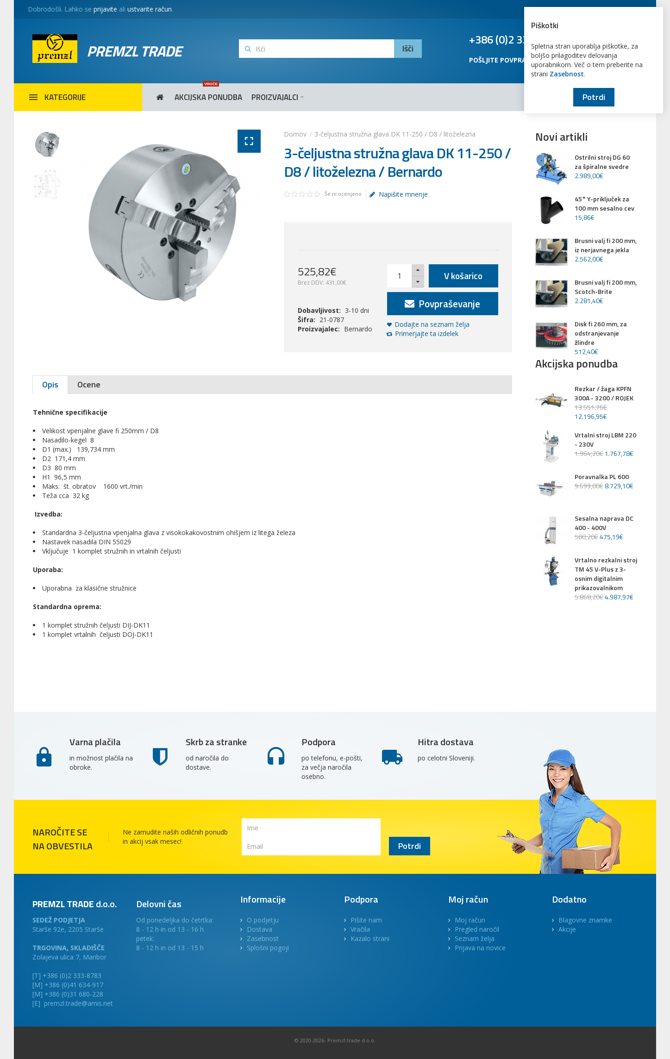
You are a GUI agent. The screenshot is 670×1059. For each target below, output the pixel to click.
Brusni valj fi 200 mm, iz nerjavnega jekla (606, 245)
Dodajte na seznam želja (432, 324)
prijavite (105, 9)
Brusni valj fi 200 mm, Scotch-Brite (606, 287)
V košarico (463, 275)
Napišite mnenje (398, 194)
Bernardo (358, 328)
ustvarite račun (149, 9)
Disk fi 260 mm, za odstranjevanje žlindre (601, 333)
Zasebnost (567, 73)
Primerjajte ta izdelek (426, 333)
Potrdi (593, 97)
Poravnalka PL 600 (602, 476)
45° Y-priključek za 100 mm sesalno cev (604, 203)
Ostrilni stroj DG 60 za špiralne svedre (602, 162)
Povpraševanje (442, 303)
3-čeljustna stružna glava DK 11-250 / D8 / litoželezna (395, 134)
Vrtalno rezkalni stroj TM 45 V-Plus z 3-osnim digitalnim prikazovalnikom (606, 573)
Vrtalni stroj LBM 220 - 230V (605, 439)
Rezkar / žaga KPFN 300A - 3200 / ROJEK (604, 393)
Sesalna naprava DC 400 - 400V (604, 523)
